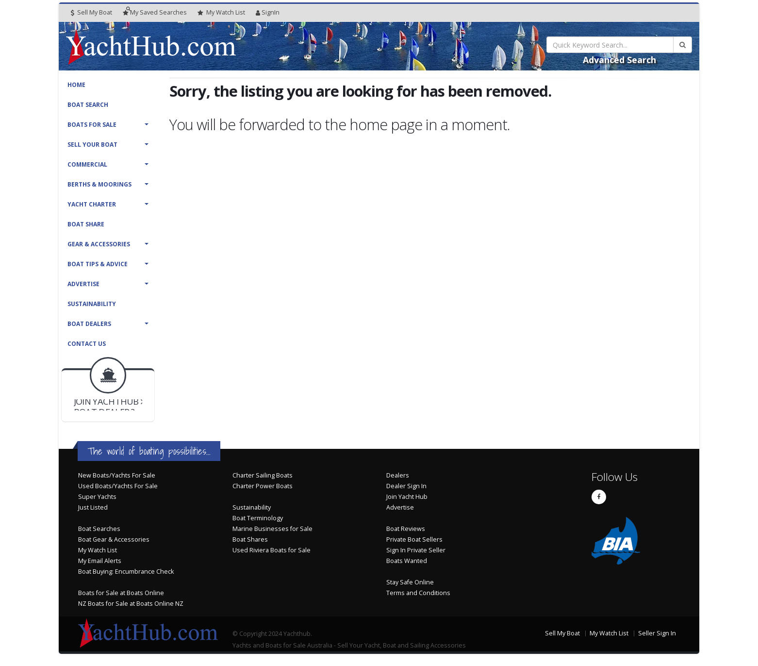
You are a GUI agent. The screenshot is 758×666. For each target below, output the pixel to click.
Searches (155, 12)
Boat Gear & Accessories (113, 539)
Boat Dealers (89, 324)
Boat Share (85, 224)
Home (76, 85)
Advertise (83, 284)
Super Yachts (97, 497)
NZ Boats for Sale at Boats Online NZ (130, 603)
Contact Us (86, 344)
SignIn (268, 12)
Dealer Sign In (406, 486)
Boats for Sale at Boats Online (121, 593)
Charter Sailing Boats (262, 475)
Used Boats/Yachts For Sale (118, 486)
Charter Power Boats (262, 486)
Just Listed (93, 507)
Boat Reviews (405, 529)
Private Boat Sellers (414, 539)
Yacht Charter (91, 204)
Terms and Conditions (418, 593)
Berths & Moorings (99, 184)
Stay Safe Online (410, 582)
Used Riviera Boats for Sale (271, 550)
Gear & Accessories (98, 244)
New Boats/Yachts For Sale (116, 475)
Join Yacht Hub (407, 497)
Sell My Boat (91, 12)
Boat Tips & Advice (97, 264)
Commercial (87, 164)
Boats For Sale (91, 124)
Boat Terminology (257, 518)
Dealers (397, 475)
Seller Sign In (657, 633)
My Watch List (97, 550)
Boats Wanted (406, 561)
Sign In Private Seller (415, 550)
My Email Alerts (99, 561)
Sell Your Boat (92, 144)
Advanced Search (619, 60)
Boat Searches (99, 529)
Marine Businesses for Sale (272, 529)
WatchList (221, 12)
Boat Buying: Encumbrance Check (126, 571)
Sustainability (91, 304)
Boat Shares (250, 539)
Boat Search (87, 105)
